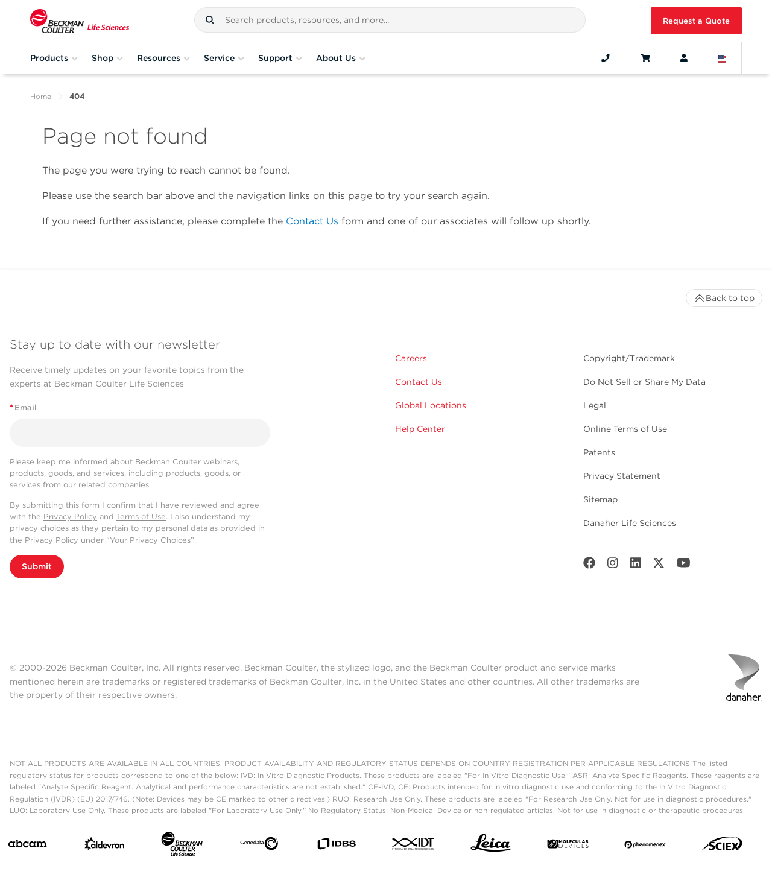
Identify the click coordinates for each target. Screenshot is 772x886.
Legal (594, 405)
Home (40, 96)
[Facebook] (589, 565)
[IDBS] (336, 846)
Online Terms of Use (625, 429)
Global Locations (430, 405)
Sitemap (600, 499)
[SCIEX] (722, 846)
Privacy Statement (621, 476)
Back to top (724, 298)
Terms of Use (141, 516)
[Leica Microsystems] (490, 846)
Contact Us (312, 221)
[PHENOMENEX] (645, 846)
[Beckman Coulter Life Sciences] (181, 846)
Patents (599, 452)
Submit (37, 566)
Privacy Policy (70, 516)
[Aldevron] (104, 846)
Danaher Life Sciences (629, 523)
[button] (210, 20)
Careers (411, 358)
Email (23, 407)
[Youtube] (684, 565)
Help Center (420, 429)
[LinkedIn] (635, 565)
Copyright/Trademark (629, 358)
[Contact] (605, 58)
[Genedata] (259, 846)
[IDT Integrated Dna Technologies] (413, 846)
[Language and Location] (722, 58)
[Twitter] (659, 565)
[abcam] (27, 846)
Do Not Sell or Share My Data (644, 382)
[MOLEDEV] (567, 846)
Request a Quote (696, 20)
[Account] (684, 58)
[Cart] (645, 58)
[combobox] (390, 20)
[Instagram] (612, 565)
